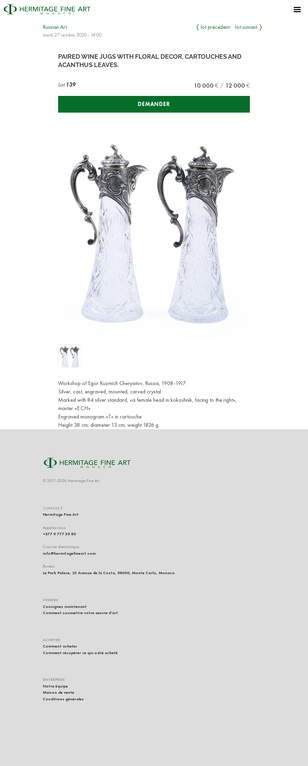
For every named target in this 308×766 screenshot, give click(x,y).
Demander (154, 104)
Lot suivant (246, 27)
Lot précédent (215, 27)
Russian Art (55, 27)
